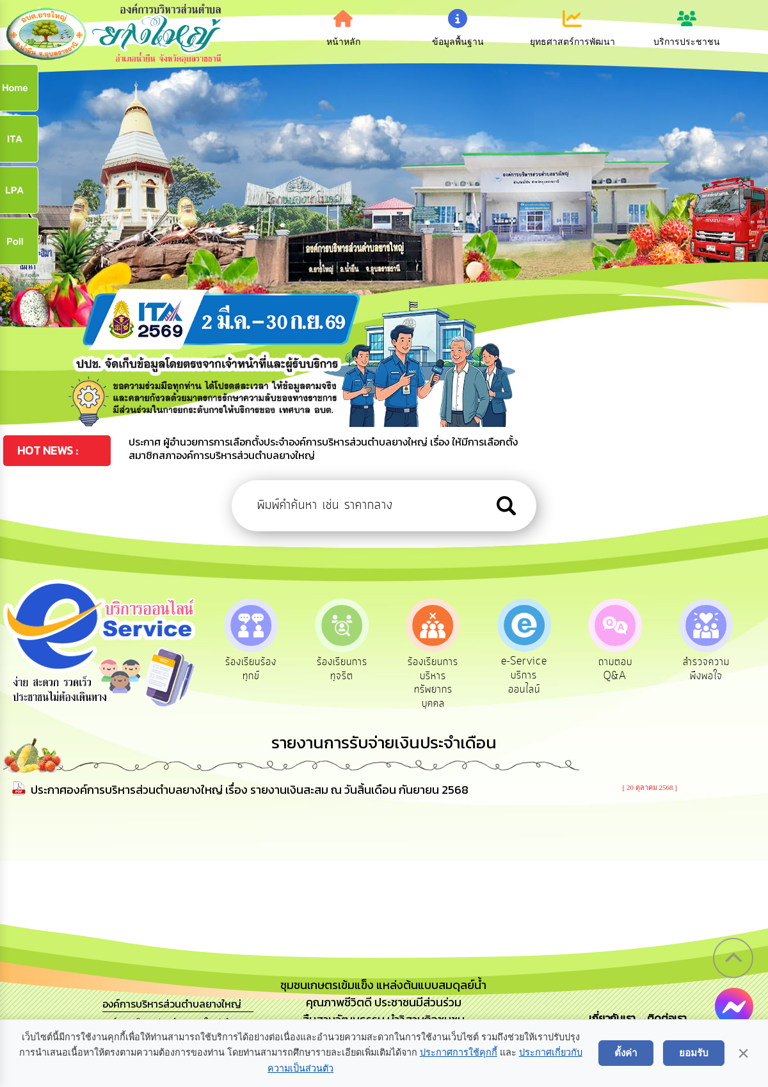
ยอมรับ (693, 1052)
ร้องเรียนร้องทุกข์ (251, 669)
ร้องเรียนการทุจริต (343, 669)
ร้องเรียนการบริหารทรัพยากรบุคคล (436, 683)
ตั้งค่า (625, 1052)
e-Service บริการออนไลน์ (529, 676)
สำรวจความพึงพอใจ (713, 669)
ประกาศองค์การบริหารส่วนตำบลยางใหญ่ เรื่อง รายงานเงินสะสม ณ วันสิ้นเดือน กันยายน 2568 (249, 791)
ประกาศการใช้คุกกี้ (458, 1052)
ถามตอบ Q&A (621, 669)
